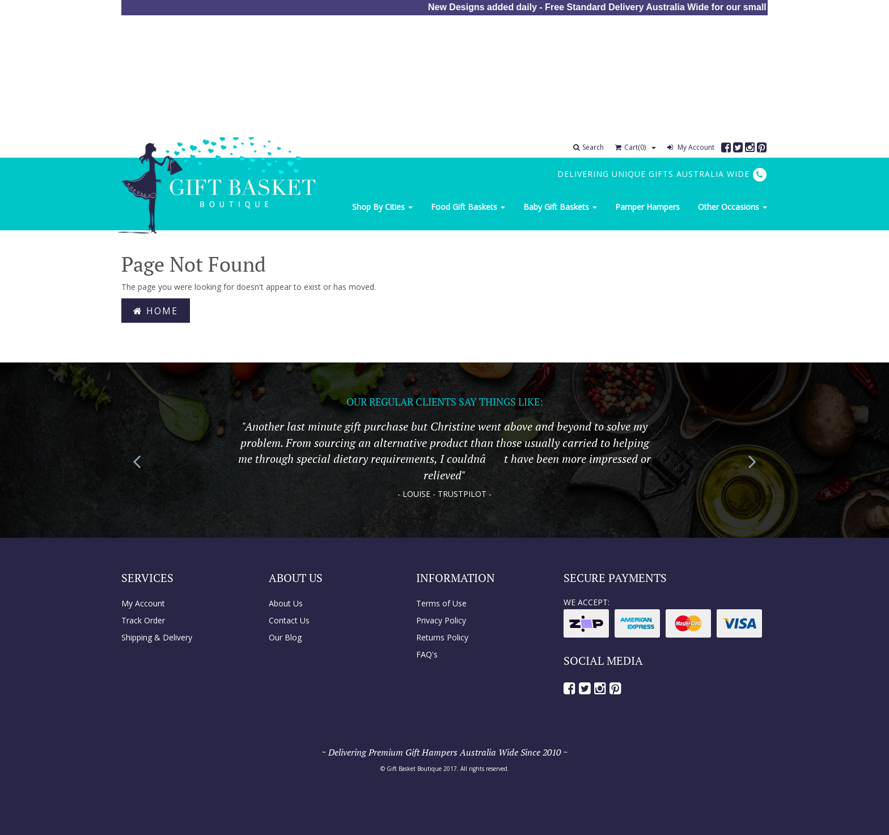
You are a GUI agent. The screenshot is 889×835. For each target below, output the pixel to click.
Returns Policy (442, 637)
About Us (286, 603)
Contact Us (289, 620)
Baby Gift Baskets (560, 206)
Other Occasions (732, 206)
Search (588, 147)
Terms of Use (441, 603)
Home (155, 311)
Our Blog (285, 637)
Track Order (143, 620)
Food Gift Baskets (468, 206)
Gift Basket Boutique (414, 769)
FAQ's (427, 654)
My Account (690, 147)
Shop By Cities (382, 206)
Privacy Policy (441, 620)
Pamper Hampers (647, 206)
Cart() (630, 147)
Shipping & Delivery (156, 637)
